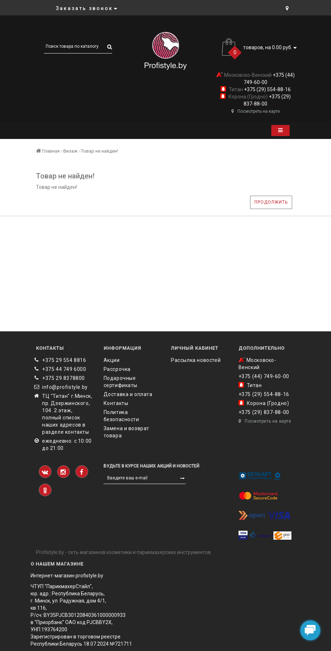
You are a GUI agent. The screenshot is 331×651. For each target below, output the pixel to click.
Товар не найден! (99, 151)
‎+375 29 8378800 (63, 378)
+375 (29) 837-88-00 (264, 412)
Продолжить (271, 202)
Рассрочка (117, 369)
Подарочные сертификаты (121, 381)
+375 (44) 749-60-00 (264, 376)
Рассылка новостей (196, 360)
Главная (48, 151)
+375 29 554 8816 (64, 360)
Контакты (116, 403)
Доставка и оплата (128, 394)
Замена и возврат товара (127, 432)
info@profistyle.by (65, 387)
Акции (112, 360)
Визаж (70, 151)
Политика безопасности (121, 415)
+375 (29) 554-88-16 (267, 89)
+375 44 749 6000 (64, 369)
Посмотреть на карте (255, 111)
